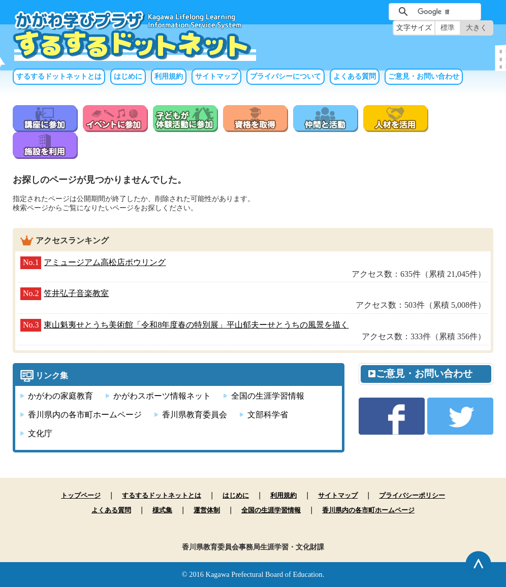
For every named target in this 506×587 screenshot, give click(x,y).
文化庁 (40, 433)
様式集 (162, 510)
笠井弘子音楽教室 (76, 293)
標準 (447, 27)
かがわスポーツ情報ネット (162, 396)
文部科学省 (267, 414)
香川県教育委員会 (194, 414)
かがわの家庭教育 (60, 396)
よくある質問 (354, 76)
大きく (476, 27)
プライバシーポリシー (412, 495)
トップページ (81, 495)
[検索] (433, 12)
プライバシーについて (285, 76)
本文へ (253, 0)
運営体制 (207, 510)
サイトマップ (216, 76)
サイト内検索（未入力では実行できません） (372, 10)
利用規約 (168, 76)
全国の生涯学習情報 (267, 396)
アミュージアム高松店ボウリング (105, 262)
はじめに (128, 76)
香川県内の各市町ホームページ (85, 414)
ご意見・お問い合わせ (423, 76)
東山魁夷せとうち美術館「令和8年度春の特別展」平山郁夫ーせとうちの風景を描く (196, 324)
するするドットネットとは (59, 76)
